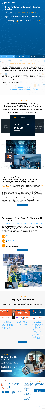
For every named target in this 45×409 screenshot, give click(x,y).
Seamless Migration (28, 397)
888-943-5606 (15, 390)
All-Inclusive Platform (28, 383)
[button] (11, 126)
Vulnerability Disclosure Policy (27, 406)
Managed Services (28, 384)
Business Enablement (26, 399)
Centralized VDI (27, 385)
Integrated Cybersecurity (27, 387)
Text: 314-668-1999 (39, 384)
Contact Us (14, 393)
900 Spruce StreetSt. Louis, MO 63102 (16, 384)
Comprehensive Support (27, 395)
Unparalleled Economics (26, 392)
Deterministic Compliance (27, 390)
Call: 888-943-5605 (39, 383)
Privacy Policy (37, 406)
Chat (36, 385)
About (25, 400)
